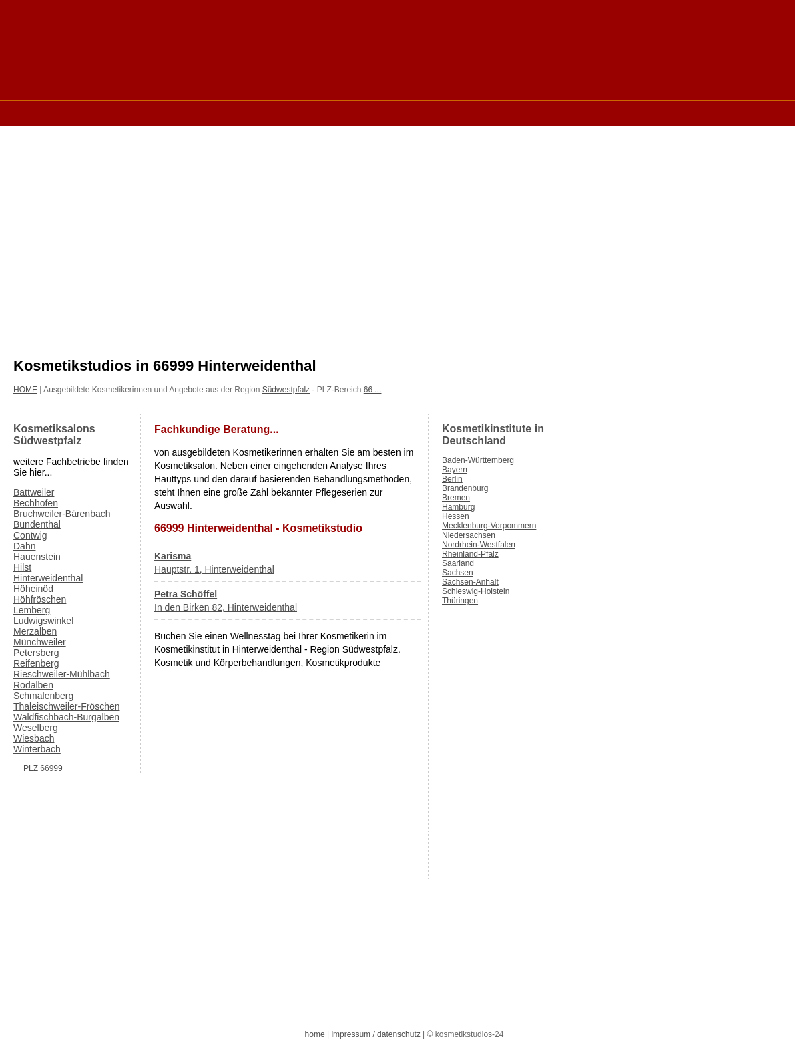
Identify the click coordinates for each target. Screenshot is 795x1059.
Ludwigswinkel (43, 620)
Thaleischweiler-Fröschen (66, 706)
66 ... (373, 389)
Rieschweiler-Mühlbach (61, 674)
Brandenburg (465, 488)
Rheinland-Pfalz (470, 554)
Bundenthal (37, 524)
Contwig (30, 535)
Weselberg (35, 727)
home (315, 1034)
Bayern (454, 469)
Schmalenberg (43, 695)
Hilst (22, 567)
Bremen (456, 497)
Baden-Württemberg (478, 460)
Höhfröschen (39, 599)
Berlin (452, 479)
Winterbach (37, 749)
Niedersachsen (468, 535)
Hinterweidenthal (48, 578)
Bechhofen (35, 503)
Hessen (455, 516)
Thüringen (460, 600)
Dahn (24, 546)
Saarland (458, 563)
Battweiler (33, 492)
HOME (25, 389)
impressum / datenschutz (375, 1034)
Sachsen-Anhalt (470, 582)
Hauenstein (37, 556)
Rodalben (33, 684)
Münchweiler (39, 642)
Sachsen (457, 572)
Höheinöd (33, 588)
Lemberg (31, 610)
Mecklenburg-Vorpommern (489, 526)
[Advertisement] (256, 113)
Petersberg (36, 652)
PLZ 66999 (43, 768)
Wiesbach (33, 738)
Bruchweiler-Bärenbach (62, 513)
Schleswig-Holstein (475, 591)
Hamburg (458, 507)
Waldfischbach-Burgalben (66, 717)
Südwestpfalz (286, 389)
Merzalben (35, 631)
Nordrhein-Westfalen (478, 544)
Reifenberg (36, 663)
